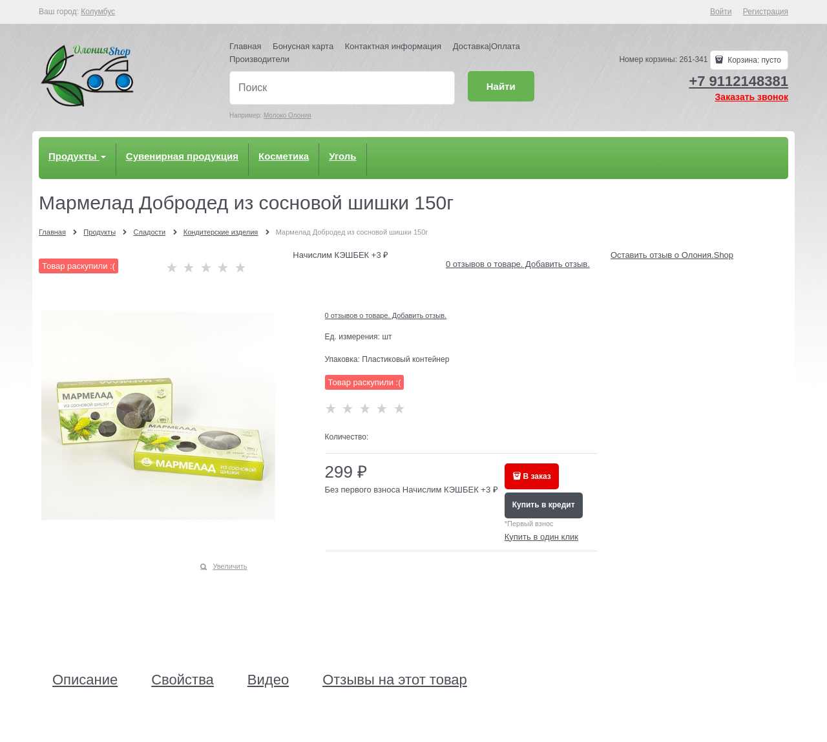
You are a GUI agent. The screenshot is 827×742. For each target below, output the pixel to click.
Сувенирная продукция (182, 156)
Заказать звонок (751, 97)
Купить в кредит (543, 504)
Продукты (77, 156)
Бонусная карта (303, 46)
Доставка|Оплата (486, 46)
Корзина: (753, 60)
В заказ (537, 476)
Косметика (283, 156)
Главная (245, 46)
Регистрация (765, 11)
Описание (85, 680)
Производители (259, 59)
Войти (721, 11)
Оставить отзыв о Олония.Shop (672, 255)
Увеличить (230, 566)
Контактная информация (393, 46)
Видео (268, 680)
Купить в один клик (541, 537)
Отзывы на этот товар (394, 680)
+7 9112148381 (738, 81)
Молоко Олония (287, 115)
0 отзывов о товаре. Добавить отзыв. (518, 264)
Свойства (182, 680)
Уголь (342, 156)
